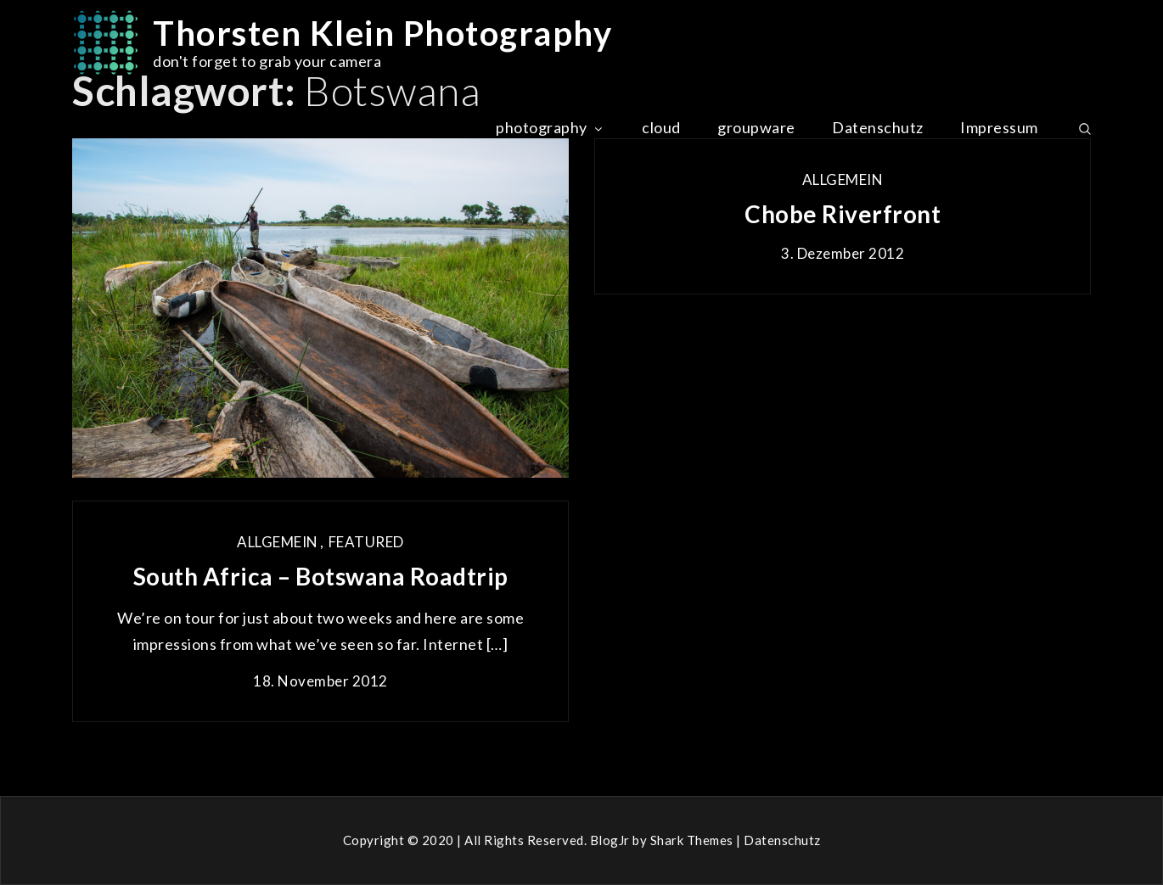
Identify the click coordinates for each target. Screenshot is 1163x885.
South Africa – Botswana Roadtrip (320, 576)
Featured (366, 542)
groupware (756, 127)
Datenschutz (878, 127)
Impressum (999, 127)
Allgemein (843, 179)
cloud (661, 127)
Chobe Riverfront (842, 213)
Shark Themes (693, 840)
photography (550, 127)
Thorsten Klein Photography (382, 33)
